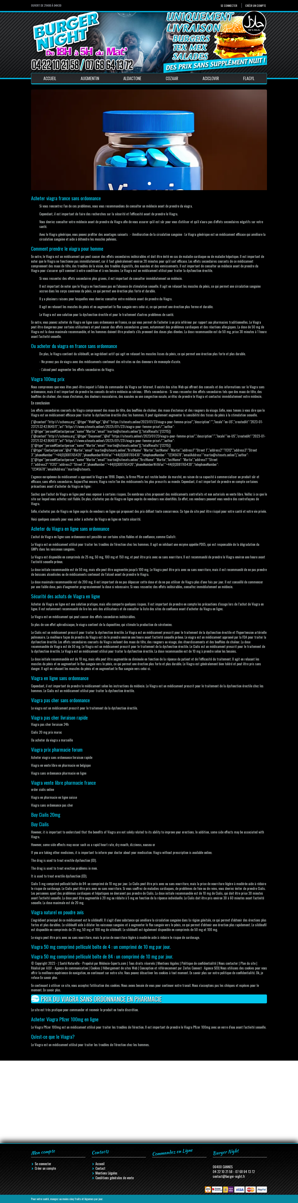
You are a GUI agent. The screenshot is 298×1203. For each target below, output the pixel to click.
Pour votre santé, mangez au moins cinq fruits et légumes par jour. (67, 1199)
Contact (100, 1168)
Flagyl (249, 78)
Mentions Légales (106, 1173)
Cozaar (172, 78)
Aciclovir (211, 78)
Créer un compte (255, 5)
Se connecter (229, 5)
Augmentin (90, 78)
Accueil (49, 78)
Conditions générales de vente (114, 1177)
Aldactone (132, 78)
